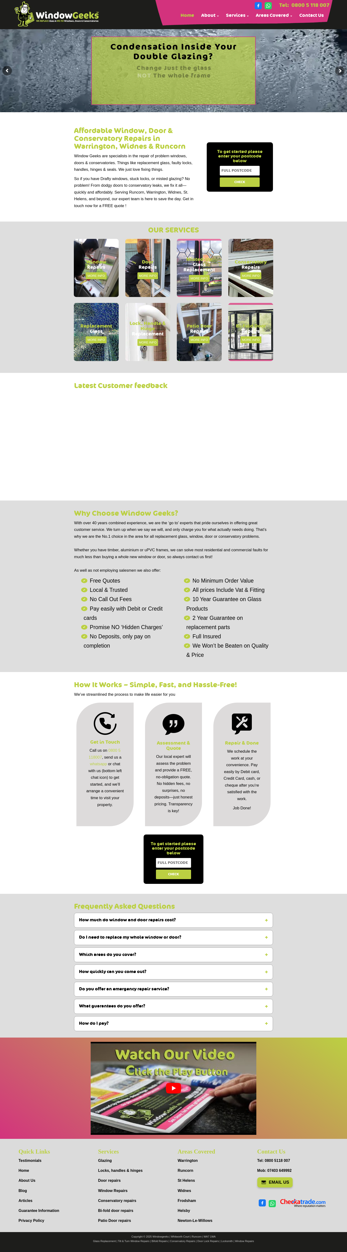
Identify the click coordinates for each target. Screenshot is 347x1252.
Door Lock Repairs (208, 1241)
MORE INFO (96, 276)
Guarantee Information (39, 1211)
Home (187, 15)
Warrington (188, 1161)
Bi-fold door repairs (115, 1211)
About (210, 15)
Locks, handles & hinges (120, 1171)
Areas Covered (274, 15)
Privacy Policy (31, 1221)
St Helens (186, 1180)
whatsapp (98, 764)
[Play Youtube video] (173, 1088)
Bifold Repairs (160, 1241)
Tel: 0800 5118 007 (273, 1161)
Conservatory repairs (117, 1201)
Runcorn (185, 1171)
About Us (27, 1180)
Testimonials (30, 1161)
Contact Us (311, 15)
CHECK (239, 182)
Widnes (184, 1191)
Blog (23, 1191)
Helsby (184, 1211)
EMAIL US (275, 1182)
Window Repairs (112, 1191)
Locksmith (227, 1241)
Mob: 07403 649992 (274, 1171)
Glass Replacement (104, 1241)
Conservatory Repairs (182, 1241)
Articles (26, 1201)
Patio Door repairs (114, 1221)
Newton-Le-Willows (195, 1221)
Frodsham (187, 1201)
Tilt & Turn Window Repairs (134, 1241)
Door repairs (109, 1180)
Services (237, 15)
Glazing (105, 1161)
